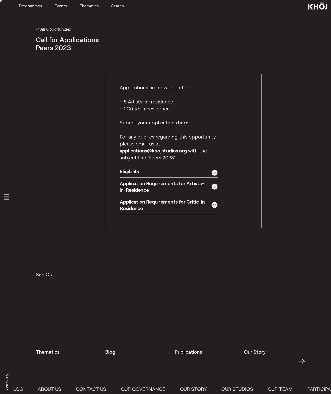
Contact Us (94, 389)
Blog (19, 389)
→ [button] (302, 363)
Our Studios (240, 389)
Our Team (283, 389)
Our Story (196, 389)
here (183, 122)
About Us (52, 389)
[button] (169, 172)
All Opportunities (55, 29)
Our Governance (146, 389)
